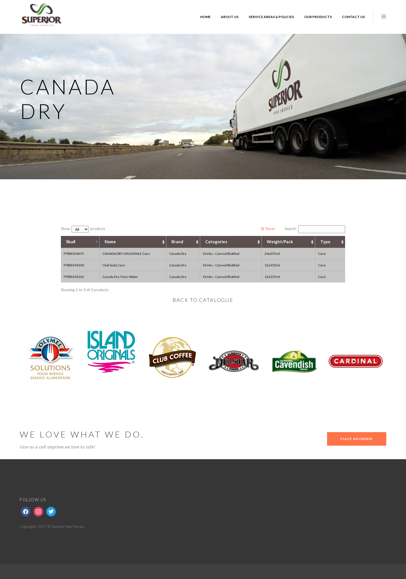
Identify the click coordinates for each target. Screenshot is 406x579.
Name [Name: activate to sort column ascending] (110, 241)
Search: (315, 229)
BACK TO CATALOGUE (203, 300)
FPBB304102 (74, 277)
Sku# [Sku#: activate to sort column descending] (71, 241)
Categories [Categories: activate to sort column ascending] (216, 241)
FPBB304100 (74, 265)
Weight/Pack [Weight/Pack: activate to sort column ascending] (280, 241)
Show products (83, 229)
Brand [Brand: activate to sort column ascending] (177, 241)
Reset (270, 228)
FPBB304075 (74, 253)
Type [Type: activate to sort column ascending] (325, 241)
